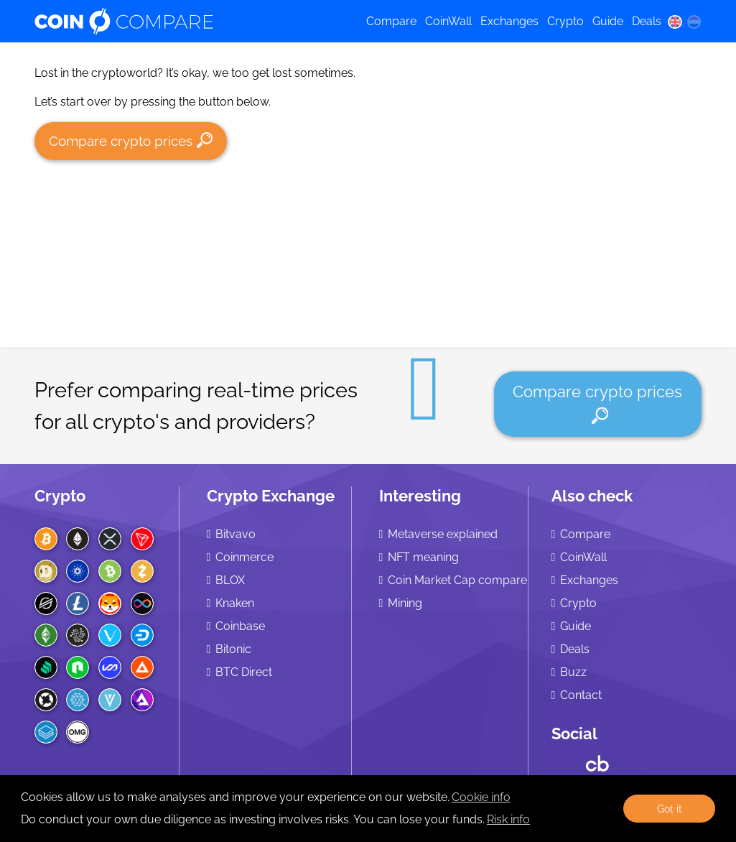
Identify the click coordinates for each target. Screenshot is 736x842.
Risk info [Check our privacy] (508, 819)
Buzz (573, 672)
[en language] (675, 21)
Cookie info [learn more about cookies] (481, 797)
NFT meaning (423, 557)
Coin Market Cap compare (457, 580)
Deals (646, 21)
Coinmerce (244, 557)
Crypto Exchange (271, 495)
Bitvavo (235, 534)
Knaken (234, 603)
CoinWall (448, 21)
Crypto (565, 21)
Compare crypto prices (131, 140)
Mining (405, 603)
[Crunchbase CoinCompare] (597, 760)
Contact (581, 695)
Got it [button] (669, 808)
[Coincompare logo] (188, 21)
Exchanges (509, 21)
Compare (391, 21)
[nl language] (694, 21)
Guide (607, 21)
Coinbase (240, 626)
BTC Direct (243, 672)
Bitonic (233, 649)
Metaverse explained (443, 534)
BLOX (230, 580)
